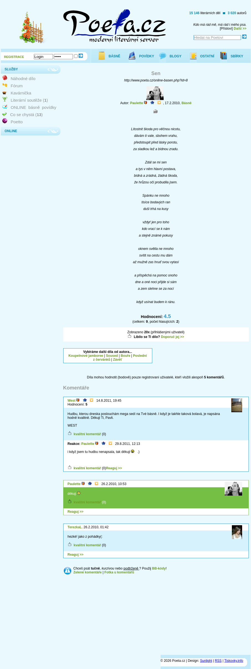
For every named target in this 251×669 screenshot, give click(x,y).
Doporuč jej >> (172, 337)
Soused (112, 356)
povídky (49, 107)
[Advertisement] (203, 355)
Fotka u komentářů (119, 572)
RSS (218, 661)
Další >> (240, 28)
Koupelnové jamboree (86, 356)
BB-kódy (159, 568)
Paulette (136, 103)
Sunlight (206, 661)
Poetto (17, 121)
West (71, 401)
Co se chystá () (26, 114)
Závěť (117, 360)
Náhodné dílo (23, 78)
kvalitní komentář (87, 434)
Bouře (125, 356)
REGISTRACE (14, 56)
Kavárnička (21, 93)
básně (34, 107)
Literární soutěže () (29, 100)
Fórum (17, 85)
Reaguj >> (114, 468)
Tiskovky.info (233, 661)
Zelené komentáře (87, 572)
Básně (186, 103)
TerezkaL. (75, 527)
